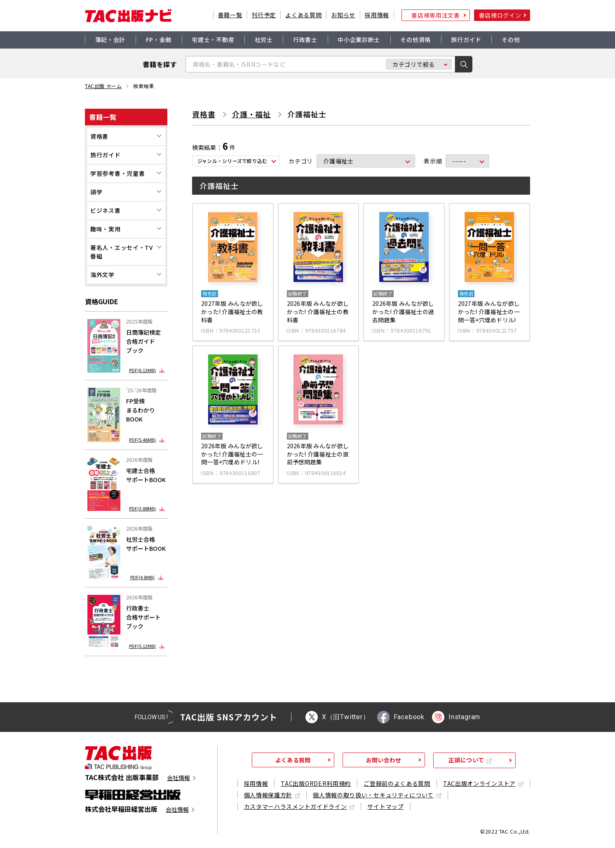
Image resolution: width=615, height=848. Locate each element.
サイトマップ (385, 806)
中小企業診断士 (359, 39)
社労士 (264, 39)
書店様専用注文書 (435, 15)
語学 (96, 192)
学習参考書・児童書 (117, 173)
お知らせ (343, 15)
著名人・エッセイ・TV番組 (121, 251)
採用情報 (377, 15)
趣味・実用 (105, 229)
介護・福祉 (251, 114)
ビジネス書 (105, 210)
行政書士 (305, 39)
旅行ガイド (466, 39)
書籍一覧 (230, 15)
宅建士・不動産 (213, 39)
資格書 (99, 136)
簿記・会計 (110, 39)
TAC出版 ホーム (103, 86)
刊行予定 (263, 15)
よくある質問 (303, 15)
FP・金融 (159, 39)
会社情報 (178, 777)
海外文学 (102, 274)
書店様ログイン (500, 15)
